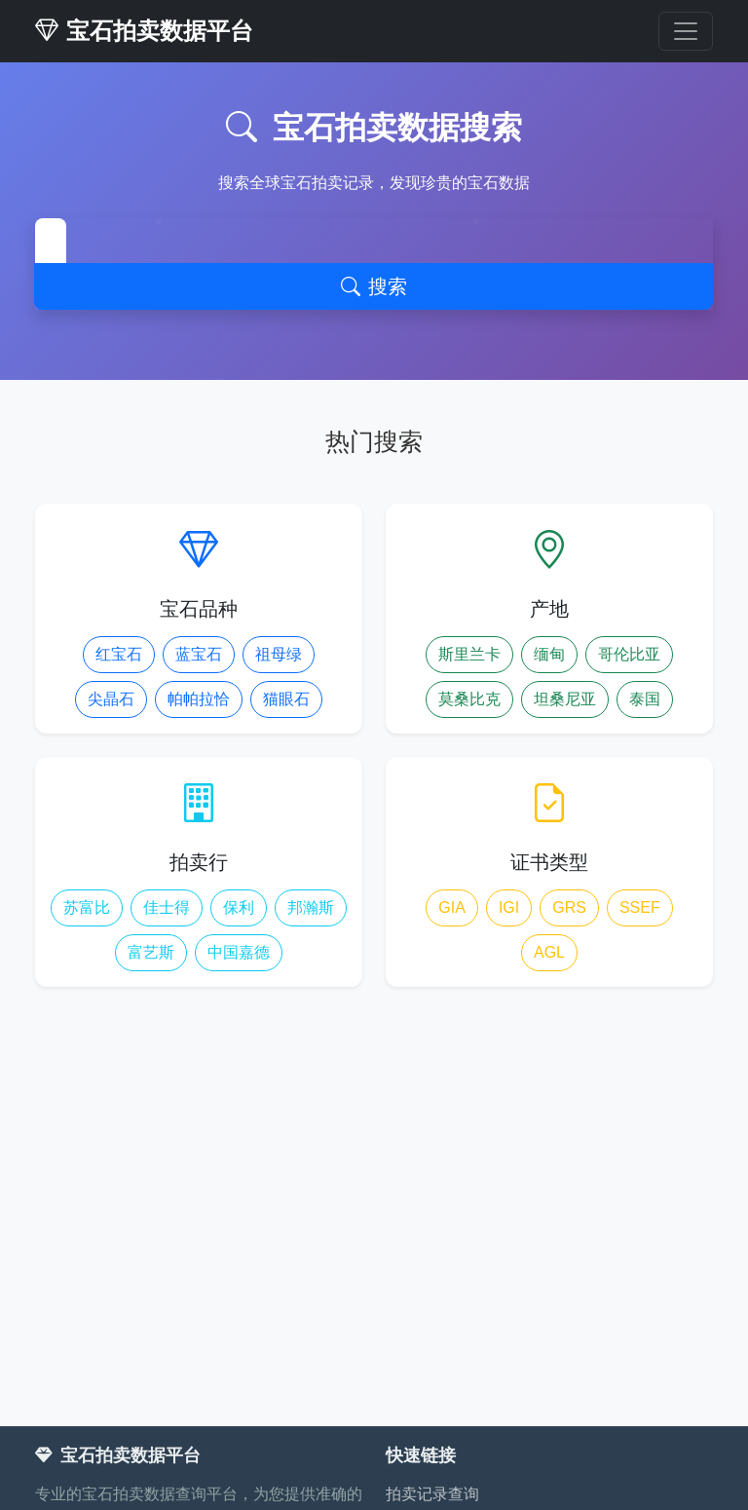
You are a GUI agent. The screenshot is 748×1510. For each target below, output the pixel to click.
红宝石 (118, 654)
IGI (509, 907)
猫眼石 (286, 699)
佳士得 (166, 907)
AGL (549, 952)
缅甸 (549, 654)
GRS (569, 907)
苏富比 (86, 907)
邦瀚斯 (310, 907)
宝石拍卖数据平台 (144, 31)
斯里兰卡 (469, 654)
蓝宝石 (198, 654)
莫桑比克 (469, 699)
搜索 (374, 286)
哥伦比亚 (629, 654)
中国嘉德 (238, 952)
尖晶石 (111, 699)
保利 (238, 907)
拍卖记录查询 (432, 1494)
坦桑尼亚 (565, 699)
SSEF (639, 907)
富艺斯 (151, 952)
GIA (452, 907)
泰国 (644, 699)
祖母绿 (278, 654)
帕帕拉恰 (199, 699)
